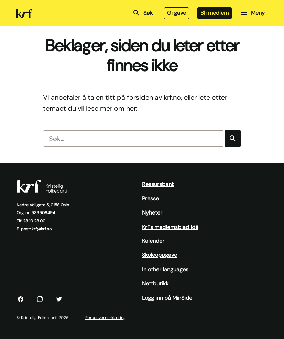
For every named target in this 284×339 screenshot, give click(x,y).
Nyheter (152, 212)
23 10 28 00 (34, 221)
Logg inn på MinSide (167, 298)
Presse (150, 198)
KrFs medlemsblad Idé (170, 227)
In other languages (165, 269)
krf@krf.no (42, 229)
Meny (252, 13)
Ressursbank (158, 184)
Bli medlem (214, 13)
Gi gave (176, 13)
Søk (142, 13)
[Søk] (233, 138)
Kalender (153, 240)
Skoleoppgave (159, 255)
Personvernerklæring (105, 317)
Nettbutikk (155, 283)
